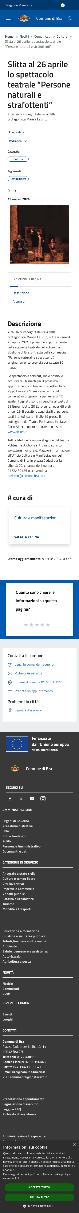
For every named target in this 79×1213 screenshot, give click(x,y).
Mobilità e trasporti (17, 908)
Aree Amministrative (18, 825)
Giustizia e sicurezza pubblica (24, 936)
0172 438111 (27, 1056)
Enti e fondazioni (15, 836)
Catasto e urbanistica (18, 898)
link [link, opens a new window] (17, 1178)
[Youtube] (32, 798)
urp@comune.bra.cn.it (28, 1071)
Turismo (8, 903)
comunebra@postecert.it (28, 1076)
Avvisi (7, 993)
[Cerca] (70, 18)
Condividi (17, 132)
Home (9, 36)
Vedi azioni (18, 141)
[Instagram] (43, 798)
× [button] (74, 1145)
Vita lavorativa (13, 883)
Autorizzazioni (13, 956)
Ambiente (10, 946)
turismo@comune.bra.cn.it (27, 475)
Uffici (6, 831)
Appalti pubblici (14, 893)
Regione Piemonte (19, 5)
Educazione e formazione (21, 930)
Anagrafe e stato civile (19, 873)
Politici (7, 841)
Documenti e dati (15, 851)
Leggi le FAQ (12, 1109)
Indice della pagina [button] (27, 279)
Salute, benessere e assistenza (25, 951)
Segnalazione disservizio (21, 1104)
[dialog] (39, 1177)
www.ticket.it (17, 431)
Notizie (8, 983)
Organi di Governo (16, 820)
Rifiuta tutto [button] (39, 1197)
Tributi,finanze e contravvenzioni (26, 941)
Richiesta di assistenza (19, 1114)
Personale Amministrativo (22, 846)
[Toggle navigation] (8, 18)
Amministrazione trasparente (24, 1136)
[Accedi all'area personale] (63, 5)
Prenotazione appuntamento (23, 1098)
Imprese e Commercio (18, 888)
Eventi (7, 1014)
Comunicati (42, 36)
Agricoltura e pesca (17, 961)
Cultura (62, 36)
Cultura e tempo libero (19, 878)
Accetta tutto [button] (39, 1187)
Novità (24, 36)
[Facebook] (10, 798)
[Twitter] (21, 798)
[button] (39, 1206)
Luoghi (8, 1019)
